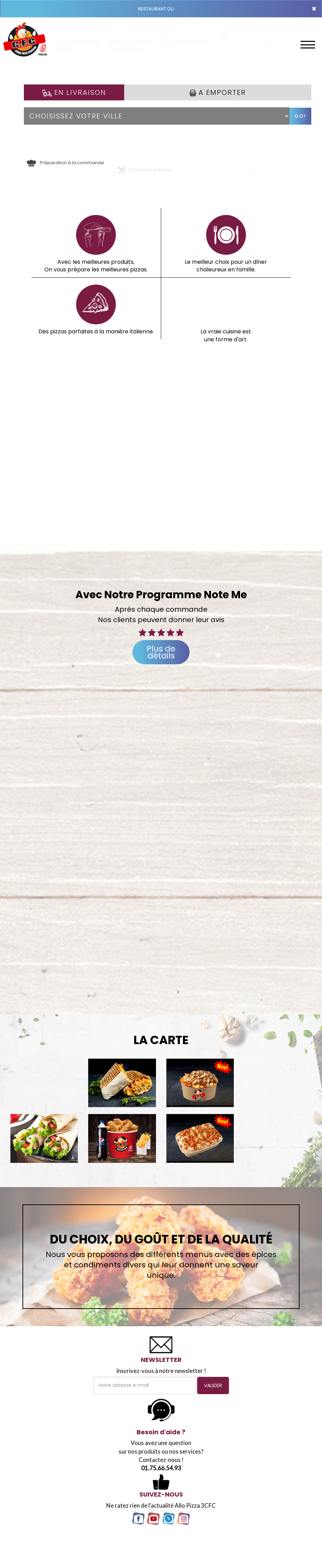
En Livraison (74, 92)
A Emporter (218, 92)
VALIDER (213, 1385)
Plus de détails (161, 652)
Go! (300, 116)
